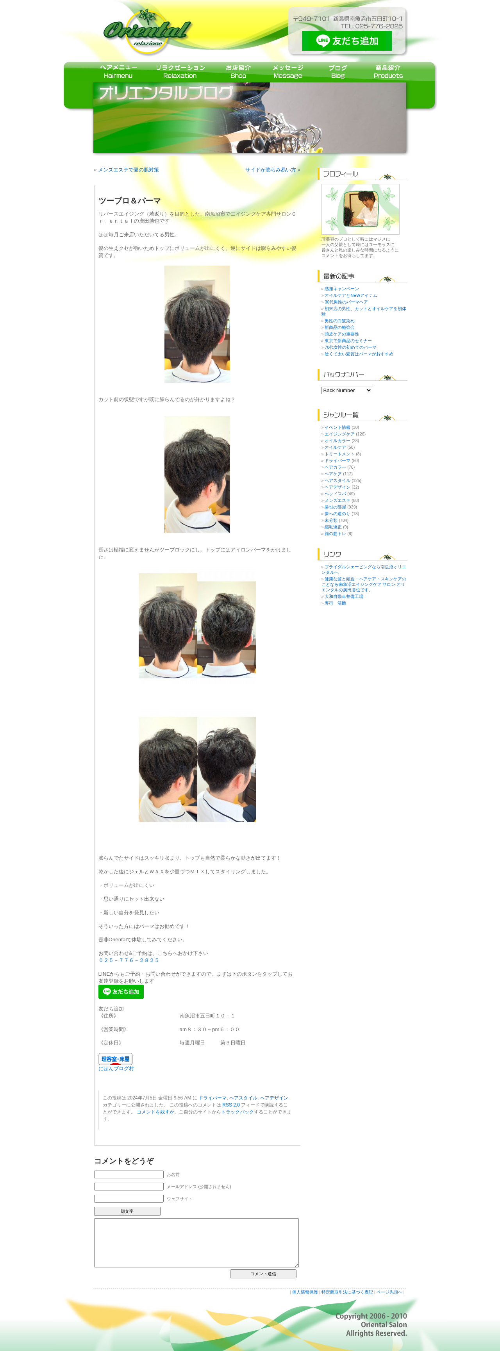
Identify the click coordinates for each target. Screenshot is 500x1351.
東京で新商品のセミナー (348, 340)
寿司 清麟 (335, 603)
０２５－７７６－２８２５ (128, 960)
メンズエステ (337, 500)
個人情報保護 (305, 1292)
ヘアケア (333, 473)
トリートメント (340, 454)
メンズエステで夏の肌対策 (128, 170)
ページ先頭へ (389, 1292)
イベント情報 (337, 427)
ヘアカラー (335, 467)
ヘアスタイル (243, 1098)
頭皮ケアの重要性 (342, 334)
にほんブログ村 (116, 1068)
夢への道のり (337, 513)
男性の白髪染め (340, 320)
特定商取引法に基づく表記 (347, 1292)
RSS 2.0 (231, 1105)
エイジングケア (340, 434)
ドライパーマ (212, 1098)
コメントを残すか (155, 1112)
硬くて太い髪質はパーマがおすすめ (359, 354)
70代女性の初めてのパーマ (351, 347)
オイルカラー (337, 440)
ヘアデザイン (274, 1098)
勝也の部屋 (335, 507)
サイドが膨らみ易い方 (270, 170)
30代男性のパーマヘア (346, 302)
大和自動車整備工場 (344, 596)
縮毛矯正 (333, 527)
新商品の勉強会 (340, 327)
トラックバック (237, 1112)
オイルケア (335, 447)
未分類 (331, 520)
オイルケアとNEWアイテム (351, 295)
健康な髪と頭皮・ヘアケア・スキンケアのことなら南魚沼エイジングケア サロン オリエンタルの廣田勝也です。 (364, 584)
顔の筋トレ (335, 533)
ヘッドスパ (335, 493)
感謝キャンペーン (342, 288)
